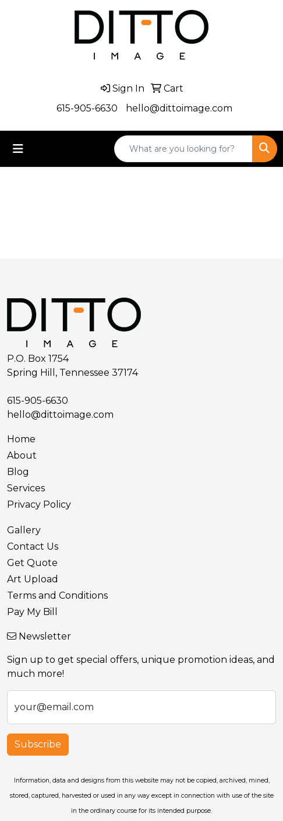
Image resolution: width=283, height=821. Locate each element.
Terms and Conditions (57, 595)
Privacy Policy (39, 504)
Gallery (24, 530)
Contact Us (32, 546)
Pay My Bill (32, 611)
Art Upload (32, 579)
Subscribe (38, 744)
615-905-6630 (87, 108)
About (22, 455)
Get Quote (32, 562)
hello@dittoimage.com (179, 108)
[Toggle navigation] (18, 149)
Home (21, 439)
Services (26, 488)
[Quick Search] (183, 148)
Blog (18, 471)
